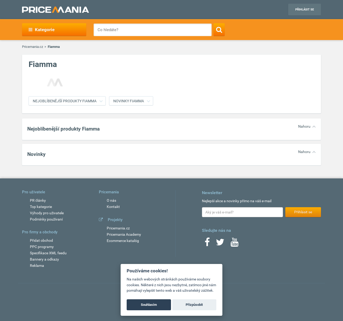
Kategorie (42, 29)
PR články (38, 200)
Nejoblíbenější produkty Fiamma (65, 101)
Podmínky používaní (46, 219)
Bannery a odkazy (44, 259)
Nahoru (304, 126)
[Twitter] (220, 244)
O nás (111, 200)
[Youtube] (234, 244)
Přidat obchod (41, 240)
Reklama (37, 265)
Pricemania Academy (124, 234)
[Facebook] (207, 244)
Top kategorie (41, 207)
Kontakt (113, 207)
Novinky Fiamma (128, 101)
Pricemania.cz (32, 47)
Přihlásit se (304, 9)
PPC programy (42, 247)
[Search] (219, 29)
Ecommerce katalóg (123, 241)
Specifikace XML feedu (48, 253)
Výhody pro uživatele (47, 213)
